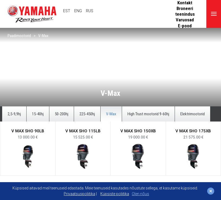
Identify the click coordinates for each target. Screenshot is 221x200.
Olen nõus (140, 194)
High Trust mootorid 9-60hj (148, 114)
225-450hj (87, 114)
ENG (78, 11)
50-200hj (61, 114)
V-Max (43, 35)
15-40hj (38, 114)
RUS (89, 11)
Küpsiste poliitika (114, 194)
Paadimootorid (19, 35)
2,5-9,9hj (14, 114)
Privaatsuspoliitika (79, 194)
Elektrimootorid (192, 114)
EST (66, 11)
